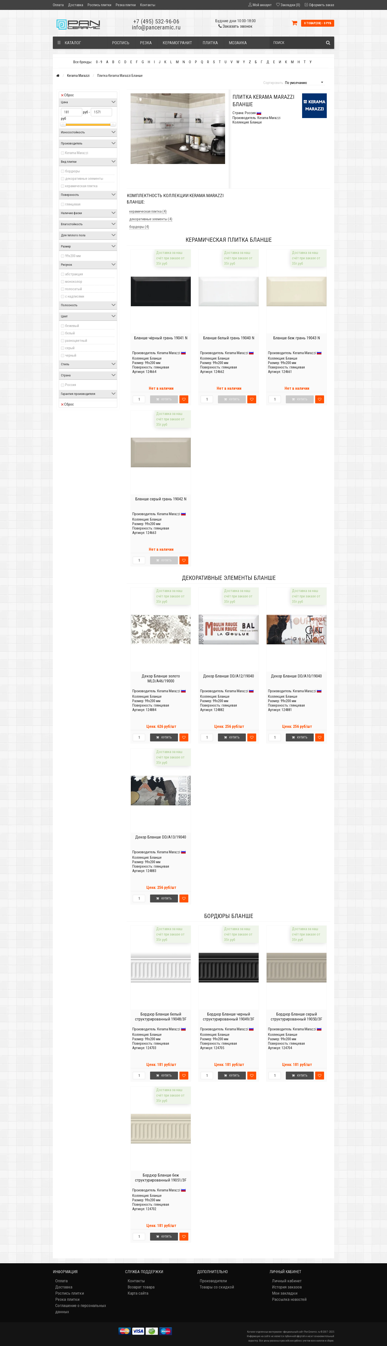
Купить (164, 737)
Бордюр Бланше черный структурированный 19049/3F (228, 1016)
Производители (213, 1280)
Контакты (147, 5)
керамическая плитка (81, 186)
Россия (70, 385)
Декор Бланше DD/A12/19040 (228, 675)
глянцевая (72, 204)
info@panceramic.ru (156, 27)
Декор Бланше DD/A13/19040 (160, 837)
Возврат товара (141, 1287)
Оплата (58, 5)
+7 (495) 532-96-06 (156, 21)
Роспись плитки (99, 5)
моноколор (73, 281)
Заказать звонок (235, 26)
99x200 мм (73, 256)
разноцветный (76, 340)
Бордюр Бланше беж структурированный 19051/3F (160, 1178)
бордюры (72, 171)
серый (70, 348)
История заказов (287, 1287)
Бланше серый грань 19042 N (160, 498)
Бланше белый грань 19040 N (228, 337)
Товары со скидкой (217, 1287)
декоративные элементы (84, 178)
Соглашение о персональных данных (80, 1308)
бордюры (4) (139, 226)
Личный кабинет (287, 1280)
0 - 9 (99, 62)
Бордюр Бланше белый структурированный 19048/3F (160, 1016)
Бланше (156, 358)
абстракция (74, 274)
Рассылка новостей (289, 1299)
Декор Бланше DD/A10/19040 (296, 675)
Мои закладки (284, 1293)
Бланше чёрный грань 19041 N (160, 337)
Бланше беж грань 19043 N (296, 337)
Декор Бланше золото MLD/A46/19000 (161, 678)
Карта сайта (138, 1293)
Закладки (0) (290, 5)
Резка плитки (126, 5)
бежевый (72, 326)
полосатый (73, 289)
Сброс (67, 95)
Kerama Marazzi (78, 76)
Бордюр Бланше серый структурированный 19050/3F (296, 1016)
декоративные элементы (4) (150, 219)
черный (70, 355)
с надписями (74, 296)
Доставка (75, 5)
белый (70, 333)
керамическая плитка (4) (148, 211)
